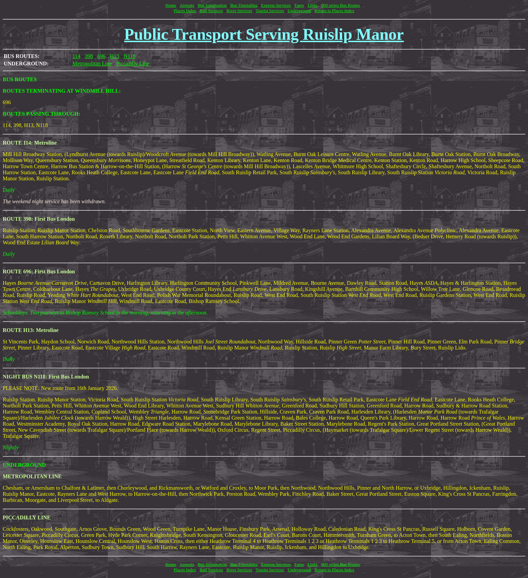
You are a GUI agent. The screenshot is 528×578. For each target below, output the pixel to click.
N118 (129, 56)
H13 (114, 56)
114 (76, 56)
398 (89, 56)
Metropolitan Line (92, 63)
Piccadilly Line (132, 63)
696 (101, 56)
